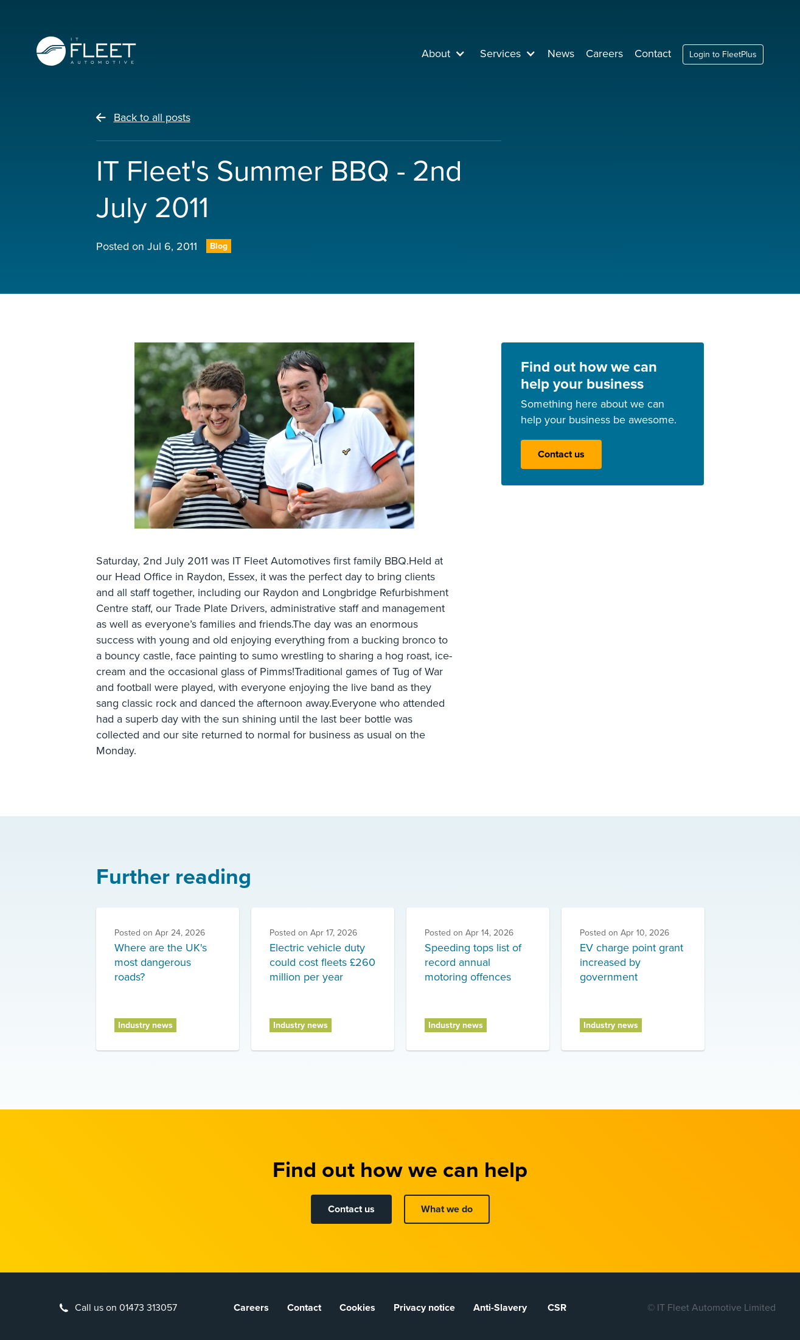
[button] (443, 53)
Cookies (357, 1308)
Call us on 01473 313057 (126, 1308)
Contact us (561, 454)
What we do (447, 1209)
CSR (557, 1308)
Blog (219, 246)
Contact (653, 53)
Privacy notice (424, 1308)
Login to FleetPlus (723, 54)
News (561, 53)
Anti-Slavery (501, 1308)
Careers (604, 53)
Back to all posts (152, 117)
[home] (86, 51)
